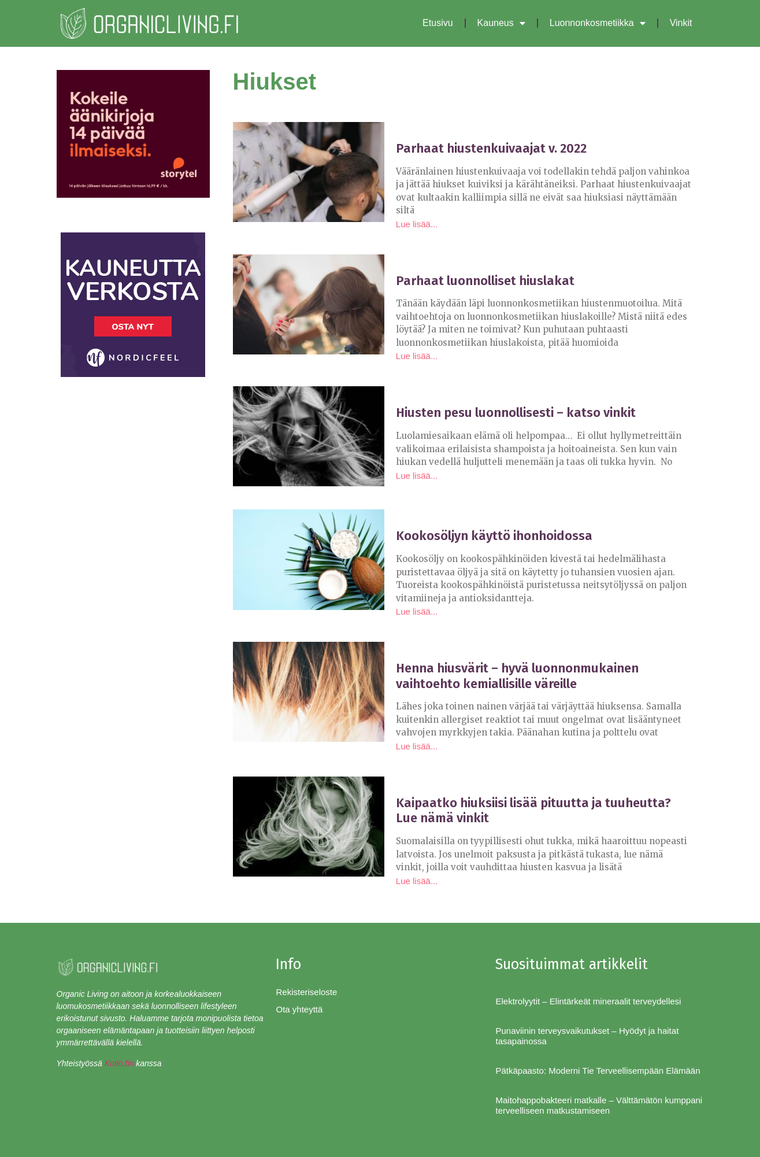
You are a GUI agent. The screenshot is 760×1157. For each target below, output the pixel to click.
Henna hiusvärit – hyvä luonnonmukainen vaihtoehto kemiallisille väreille (517, 675)
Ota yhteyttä (299, 1009)
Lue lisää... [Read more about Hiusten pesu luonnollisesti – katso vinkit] (417, 475)
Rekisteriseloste (306, 992)
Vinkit (681, 23)
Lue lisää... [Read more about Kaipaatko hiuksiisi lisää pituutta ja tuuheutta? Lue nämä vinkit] (417, 881)
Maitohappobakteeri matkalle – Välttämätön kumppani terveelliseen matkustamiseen (598, 1105)
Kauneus (501, 23)
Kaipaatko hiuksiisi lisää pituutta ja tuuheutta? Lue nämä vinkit (533, 810)
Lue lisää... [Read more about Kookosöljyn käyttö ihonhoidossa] (417, 611)
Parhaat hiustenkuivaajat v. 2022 (491, 148)
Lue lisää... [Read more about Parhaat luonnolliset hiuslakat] (417, 356)
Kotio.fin (119, 1063)
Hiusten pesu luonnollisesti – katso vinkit (516, 412)
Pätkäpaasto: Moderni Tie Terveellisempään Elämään (597, 1070)
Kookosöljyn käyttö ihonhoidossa (494, 536)
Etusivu (437, 23)
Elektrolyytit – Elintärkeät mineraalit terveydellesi (588, 1001)
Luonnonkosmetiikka (598, 23)
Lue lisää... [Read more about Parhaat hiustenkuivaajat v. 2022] (417, 224)
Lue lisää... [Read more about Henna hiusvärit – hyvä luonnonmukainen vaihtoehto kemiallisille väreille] (417, 746)
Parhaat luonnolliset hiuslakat (485, 281)
